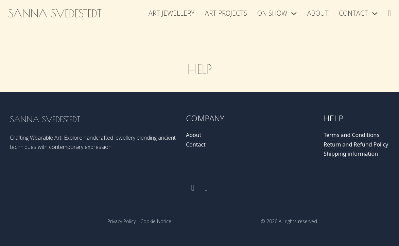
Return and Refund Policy (356, 144)
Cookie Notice (155, 221)
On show (272, 13)
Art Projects (226, 13)
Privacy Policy (121, 221)
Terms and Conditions (351, 135)
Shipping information (351, 153)
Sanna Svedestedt (55, 13)
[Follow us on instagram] (206, 187)
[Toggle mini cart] (389, 13)
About (318, 13)
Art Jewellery (172, 13)
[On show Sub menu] (294, 13)
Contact (353, 13)
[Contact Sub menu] (374, 13)
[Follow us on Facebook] (193, 187)
